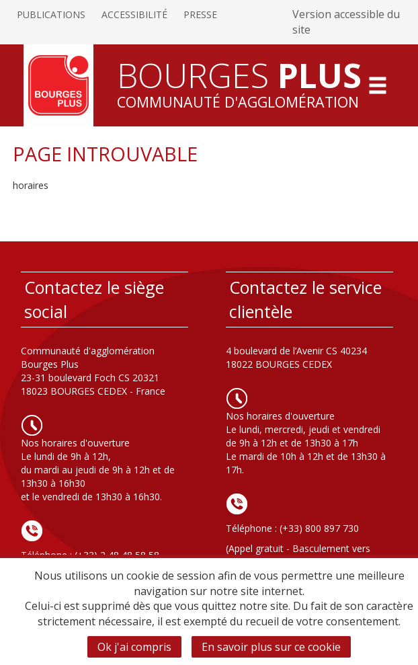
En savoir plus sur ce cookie (271, 646)
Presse (200, 14)
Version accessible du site (346, 22)
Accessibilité (134, 14)
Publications (51, 14)
